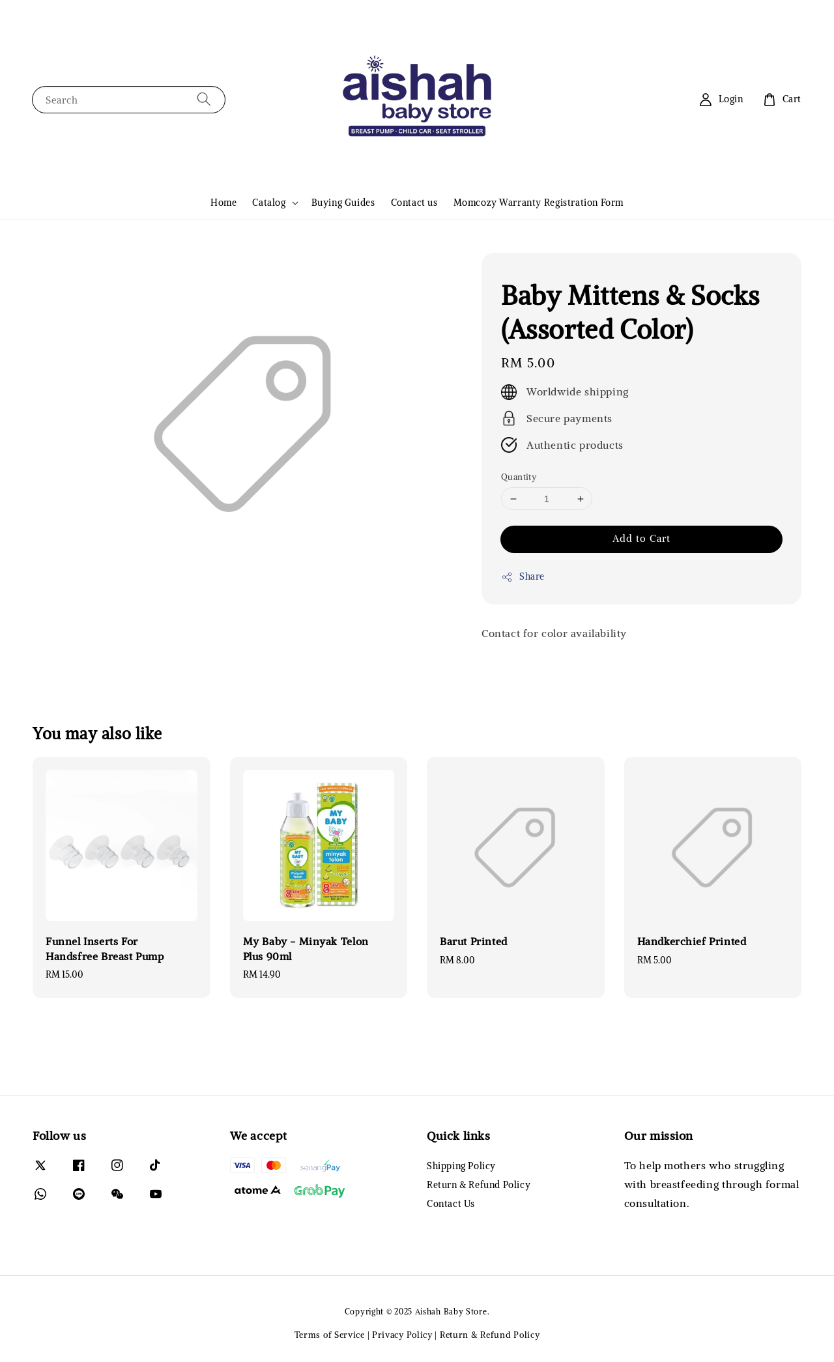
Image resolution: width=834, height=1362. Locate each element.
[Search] (204, 99)
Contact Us (451, 1204)
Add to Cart (641, 538)
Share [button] (523, 577)
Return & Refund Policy (478, 1185)
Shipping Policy (461, 1166)
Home (223, 202)
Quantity (518, 477)
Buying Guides (343, 202)
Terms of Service (330, 1335)
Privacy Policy (402, 1335)
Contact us (414, 202)
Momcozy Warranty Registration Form (538, 202)
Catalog (268, 202)
